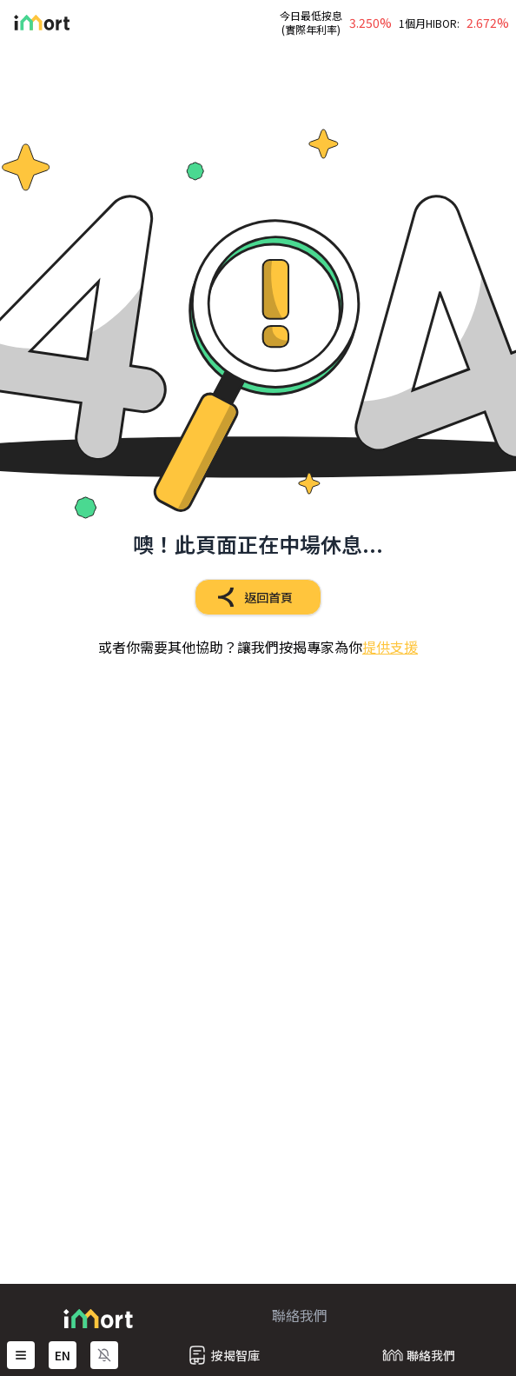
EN (62, 1355)
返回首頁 (251, 597)
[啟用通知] (104, 1355)
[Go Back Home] (34, 22)
